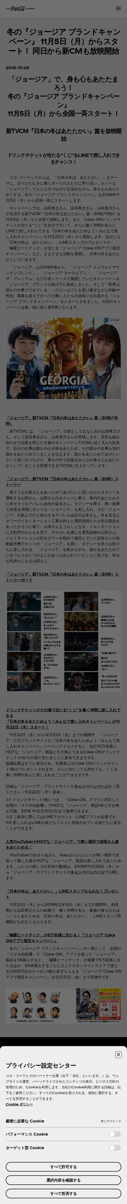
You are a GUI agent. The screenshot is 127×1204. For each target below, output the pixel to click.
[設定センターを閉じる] (118, 1055)
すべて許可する (63, 1166)
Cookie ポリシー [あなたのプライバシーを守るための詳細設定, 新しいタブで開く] (19, 1104)
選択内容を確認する (63, 1180)
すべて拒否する (63, 1193)
